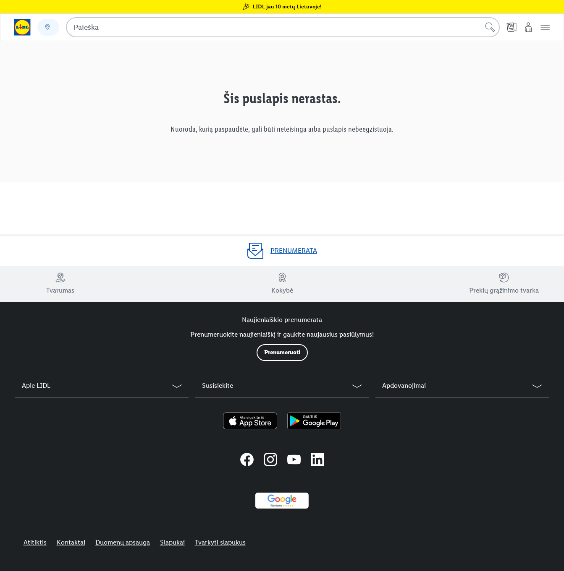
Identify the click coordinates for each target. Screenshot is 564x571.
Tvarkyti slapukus (220, 542)
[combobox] (283, 27)
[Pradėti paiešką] (490, 27)
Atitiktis (35, 542)
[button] (545, 27)
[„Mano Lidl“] (528, 27)
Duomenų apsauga (122, 542)
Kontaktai (71, 542)
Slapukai (172, 542)
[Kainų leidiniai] (511, 27)
